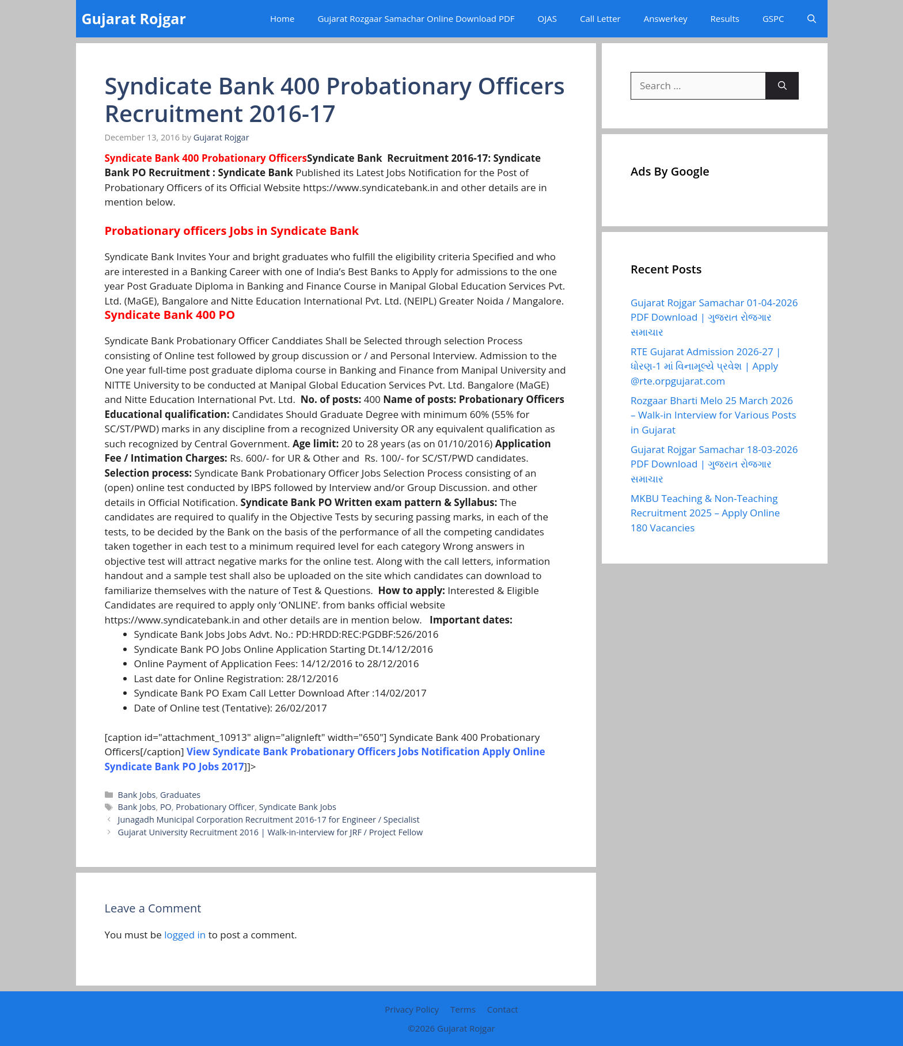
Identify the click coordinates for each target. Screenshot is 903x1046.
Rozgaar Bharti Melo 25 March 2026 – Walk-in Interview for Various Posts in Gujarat (713, 415)
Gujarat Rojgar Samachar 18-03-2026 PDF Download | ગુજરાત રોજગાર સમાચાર (714, 464)
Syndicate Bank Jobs (297, 806)
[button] (812, 18)
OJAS (547, 18)
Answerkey (666, 18)
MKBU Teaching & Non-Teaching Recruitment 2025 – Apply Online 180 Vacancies (705, 513)
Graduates (180, 794)
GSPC (773, 18)
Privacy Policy (412, 1009)
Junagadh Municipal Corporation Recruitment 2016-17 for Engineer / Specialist (269, 819)
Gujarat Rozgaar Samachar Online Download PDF (415, 18)
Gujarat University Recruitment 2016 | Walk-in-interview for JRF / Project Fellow (270, 832)
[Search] (782, 86)
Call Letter (600, 18)
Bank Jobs (137, 794)
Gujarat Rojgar (134, 18)
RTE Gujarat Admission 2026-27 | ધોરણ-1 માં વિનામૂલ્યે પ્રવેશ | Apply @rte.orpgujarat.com (706, 366)
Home (282, 18)
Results (725, 18)
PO (166, 806)
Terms (463, 1009)
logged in (185, 934)
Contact (502, 1009)
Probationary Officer (215, 806)
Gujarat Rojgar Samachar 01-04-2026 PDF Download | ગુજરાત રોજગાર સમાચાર (714, 317)
